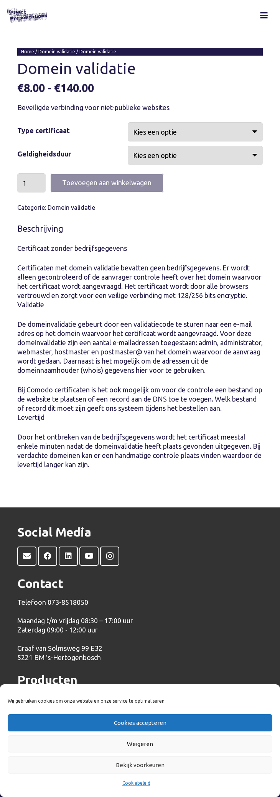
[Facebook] (47, 556)
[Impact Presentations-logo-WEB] (27, 15)
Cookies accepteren (140, 723)
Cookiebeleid (136, 783)
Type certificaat (43, 130)
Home (27, 51)
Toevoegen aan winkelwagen (107, 182)
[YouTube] (89, 556)
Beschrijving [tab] (40, 228)
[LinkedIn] (68, 556)
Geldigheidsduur (44, 154)
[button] (263, 15)
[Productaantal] (31, 183)
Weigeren (140, 744)
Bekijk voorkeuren (140, 765)
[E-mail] (26, 556)
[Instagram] (109, 556)
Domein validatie (56, 51)
